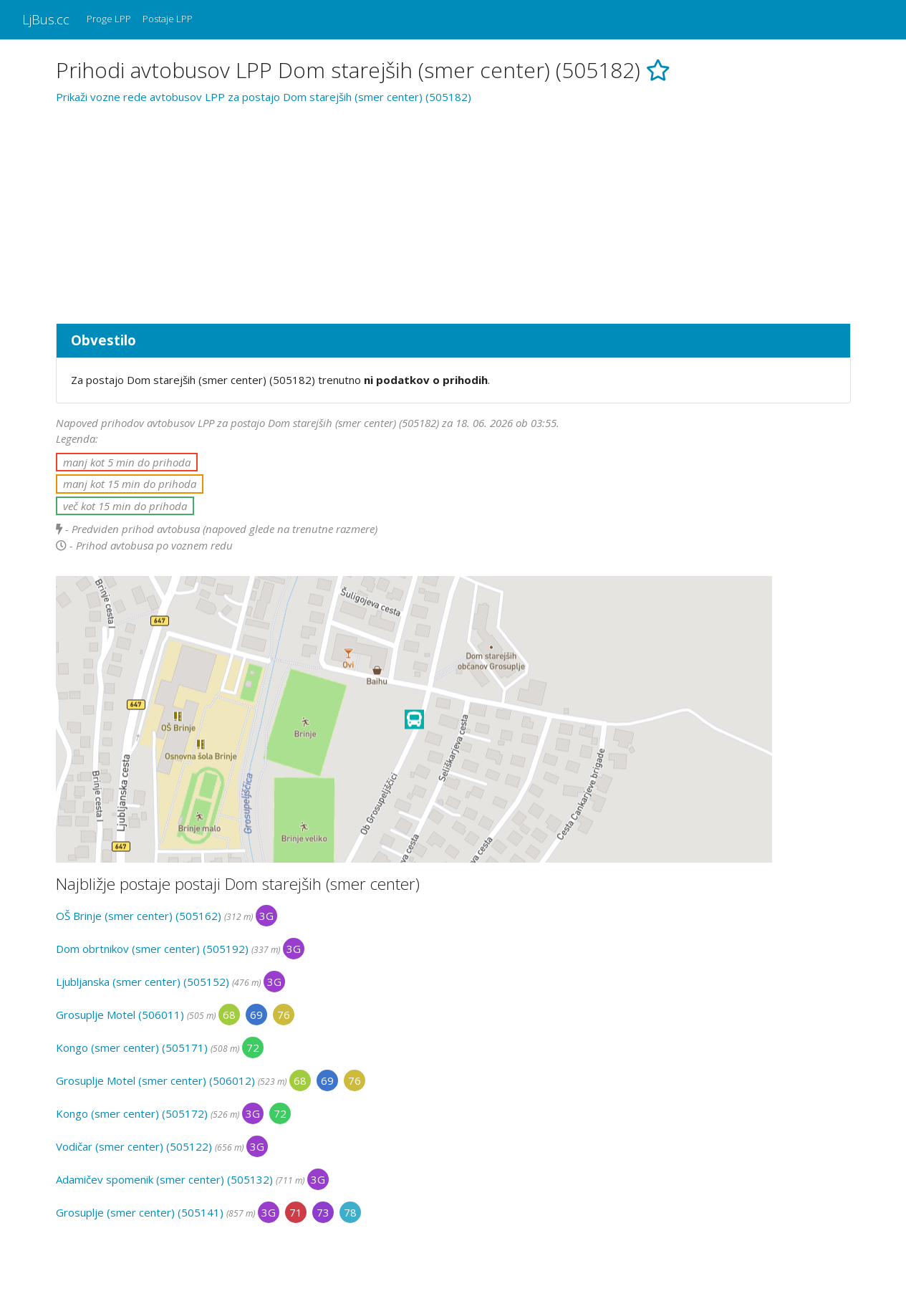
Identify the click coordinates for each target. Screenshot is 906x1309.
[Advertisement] (453, 211)
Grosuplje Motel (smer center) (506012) (155, 1080)
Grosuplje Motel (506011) (120, 1014)
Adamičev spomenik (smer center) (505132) (164, 1179)
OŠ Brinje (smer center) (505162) (138, 915)
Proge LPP (109, 18)
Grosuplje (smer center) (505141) (139, 1212)
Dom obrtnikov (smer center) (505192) (152, 948)
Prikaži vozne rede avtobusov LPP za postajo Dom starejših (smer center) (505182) (263, 97)
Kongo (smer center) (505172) (132, 1113)
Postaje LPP (168, 18)
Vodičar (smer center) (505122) (134, 1146)
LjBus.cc (45, 19)
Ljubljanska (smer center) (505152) (142, 981)
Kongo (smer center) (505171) (132, 1047)
